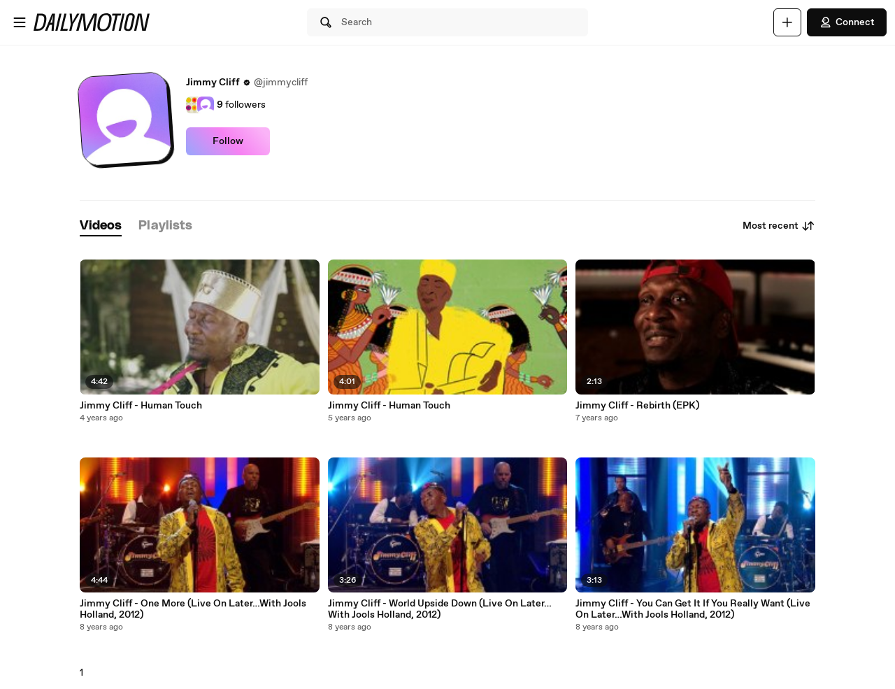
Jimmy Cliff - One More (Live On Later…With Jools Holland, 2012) (193, 609)
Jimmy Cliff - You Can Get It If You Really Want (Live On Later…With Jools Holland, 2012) (692, 609)
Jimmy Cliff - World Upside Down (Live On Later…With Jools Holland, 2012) (440, 609)
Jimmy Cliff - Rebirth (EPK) (637, 405)
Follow (228, 141)
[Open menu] (19, 22)
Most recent (779, 226)
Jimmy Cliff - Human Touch (141, 405)
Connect (847, 22)
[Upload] (787, 22)
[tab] (101, 226)
